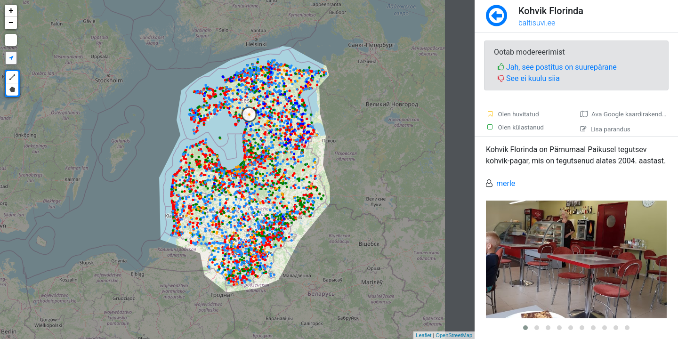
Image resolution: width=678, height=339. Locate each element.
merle (505, 183)
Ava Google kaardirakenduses (628, 114)
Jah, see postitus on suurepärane (557, 67)
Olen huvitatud (512, 114)
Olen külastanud (515, 127)
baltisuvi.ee (536, 22)
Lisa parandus (605, 129)
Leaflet (423, 335)
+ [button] (11, 10)
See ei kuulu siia (529, 78)
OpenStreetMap (454, 335)
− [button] (11, 23)
